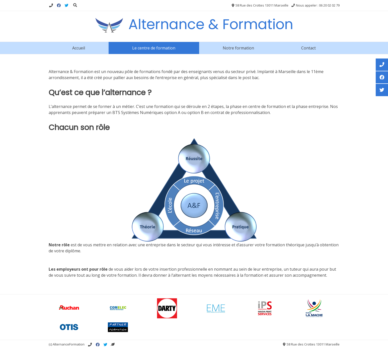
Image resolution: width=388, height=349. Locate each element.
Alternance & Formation (210, 24)
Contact (308, 48)
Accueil (78, 48)
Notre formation (238, 48)
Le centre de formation (153, 48)
